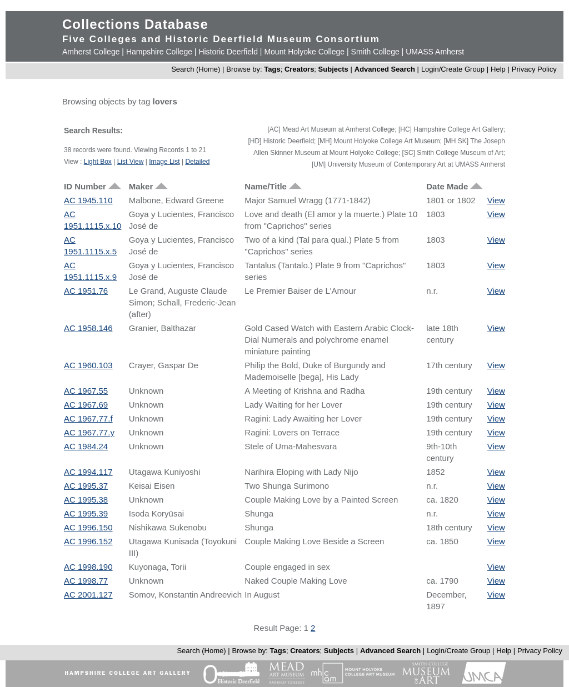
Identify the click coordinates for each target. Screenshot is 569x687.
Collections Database (135, 24)
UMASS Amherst (435, 51)
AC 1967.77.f (88, 418)
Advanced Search (385, 69)
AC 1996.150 (88, 527)
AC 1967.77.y (89, 432)
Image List (164, 162)
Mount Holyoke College (304, 51)
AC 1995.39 (86, 513)
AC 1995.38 (86, 499)
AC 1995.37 (86, 485)
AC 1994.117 (88, 472)
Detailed (197, 162)
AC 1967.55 (86, 390)
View (496, 200)
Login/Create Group (454, 69)
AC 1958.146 (88, 328)
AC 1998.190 (88, 566)
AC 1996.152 (88, 541)
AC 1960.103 (88, 365)
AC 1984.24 (86, 446)
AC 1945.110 (88, 200)
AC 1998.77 (86, 580)
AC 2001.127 (88, 594)
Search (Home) (195, 69)
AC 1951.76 (86, 290)
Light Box (98, 162)
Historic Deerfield (228, 51)
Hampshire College (159, 51)
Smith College (375, 51)
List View (130, 162)
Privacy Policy (534, 69)
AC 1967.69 (86, 404)
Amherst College (91, 51)
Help (498, 69)
